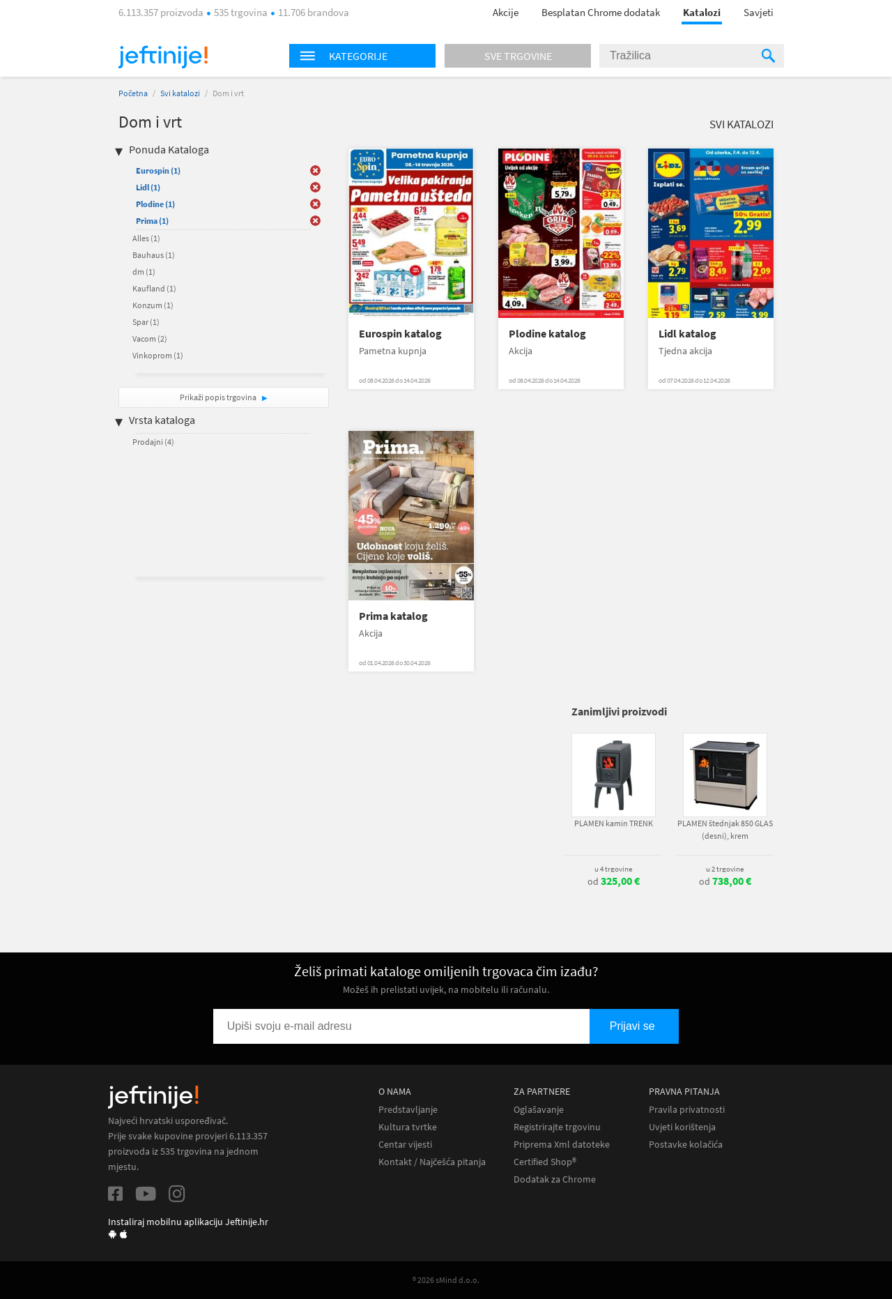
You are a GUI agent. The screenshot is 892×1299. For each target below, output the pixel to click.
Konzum (153, 305)
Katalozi (702, 12)
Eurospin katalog (400, 333)
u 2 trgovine (725, 869)
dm (143, 271)
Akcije (505, 12)
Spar (146, 322)
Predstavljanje (408, 1110)
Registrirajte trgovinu (557, 1127)
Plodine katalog (547, 333)
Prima (152, 220)
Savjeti (759, 12)
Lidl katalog (687, 333)
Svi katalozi (180, 93)
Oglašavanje (539, 1110)
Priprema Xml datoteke (562, 1144)
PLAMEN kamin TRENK (613, 823)
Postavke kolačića (686, 1144)
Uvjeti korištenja (682, 1127)
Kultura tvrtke (407, 1127)
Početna (133, 93)
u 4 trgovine (613, 869)
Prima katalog (393, 616)
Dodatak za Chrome (555, 1179)
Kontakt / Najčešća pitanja (432, 1162)
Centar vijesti (405, 1144)
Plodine (155, 204)
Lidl (148, 187)
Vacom (149, 338)
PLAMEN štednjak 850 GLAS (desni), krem (725, 829)
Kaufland (154, 288)
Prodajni (153, 441)
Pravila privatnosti (687, 1110)
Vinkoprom (157, 355)
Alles (146, 238)
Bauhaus (153, 255)
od (613, 881)
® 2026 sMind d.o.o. (446, 1280)
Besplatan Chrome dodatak (600, 12)
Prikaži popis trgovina (219, 397)
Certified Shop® (545, 1162)
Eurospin (158, 170)
